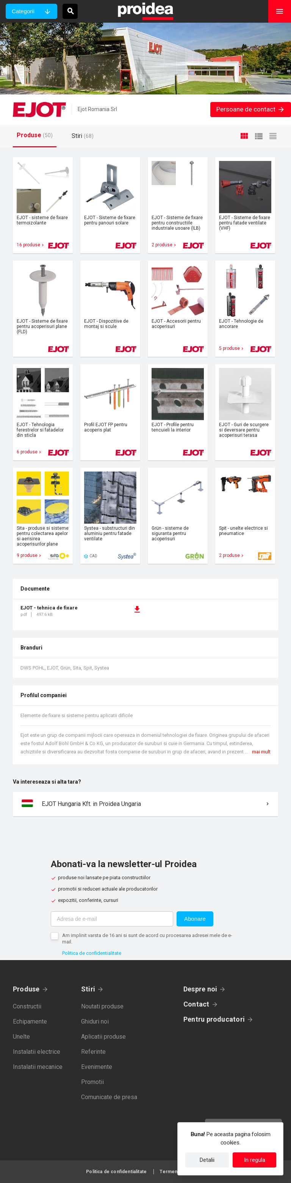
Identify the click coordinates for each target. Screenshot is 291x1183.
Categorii (23, 11)
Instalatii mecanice (38, 1066)
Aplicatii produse (103, 1036)
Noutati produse (102, 1006)
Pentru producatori (214, 1019)
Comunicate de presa (109, 1097)
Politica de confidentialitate (91, 953)
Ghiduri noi (95, 1021)
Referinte (93, 1051)
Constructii (27, 1006)
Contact (196, 1004)
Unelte (21, 1036)
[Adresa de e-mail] (112, 918)
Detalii (207, 1160)
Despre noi (200, 989)
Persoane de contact (250, 109)
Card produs (43, 205)
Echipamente (30, 1021)
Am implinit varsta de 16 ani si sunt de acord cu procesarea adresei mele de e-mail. (147, 938)
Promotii (92, 1082)
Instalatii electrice (36, 1051)
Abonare (195, 918)
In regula (254, 1160)
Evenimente (96, 1066)
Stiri (88, 989)
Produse (26, 989)
